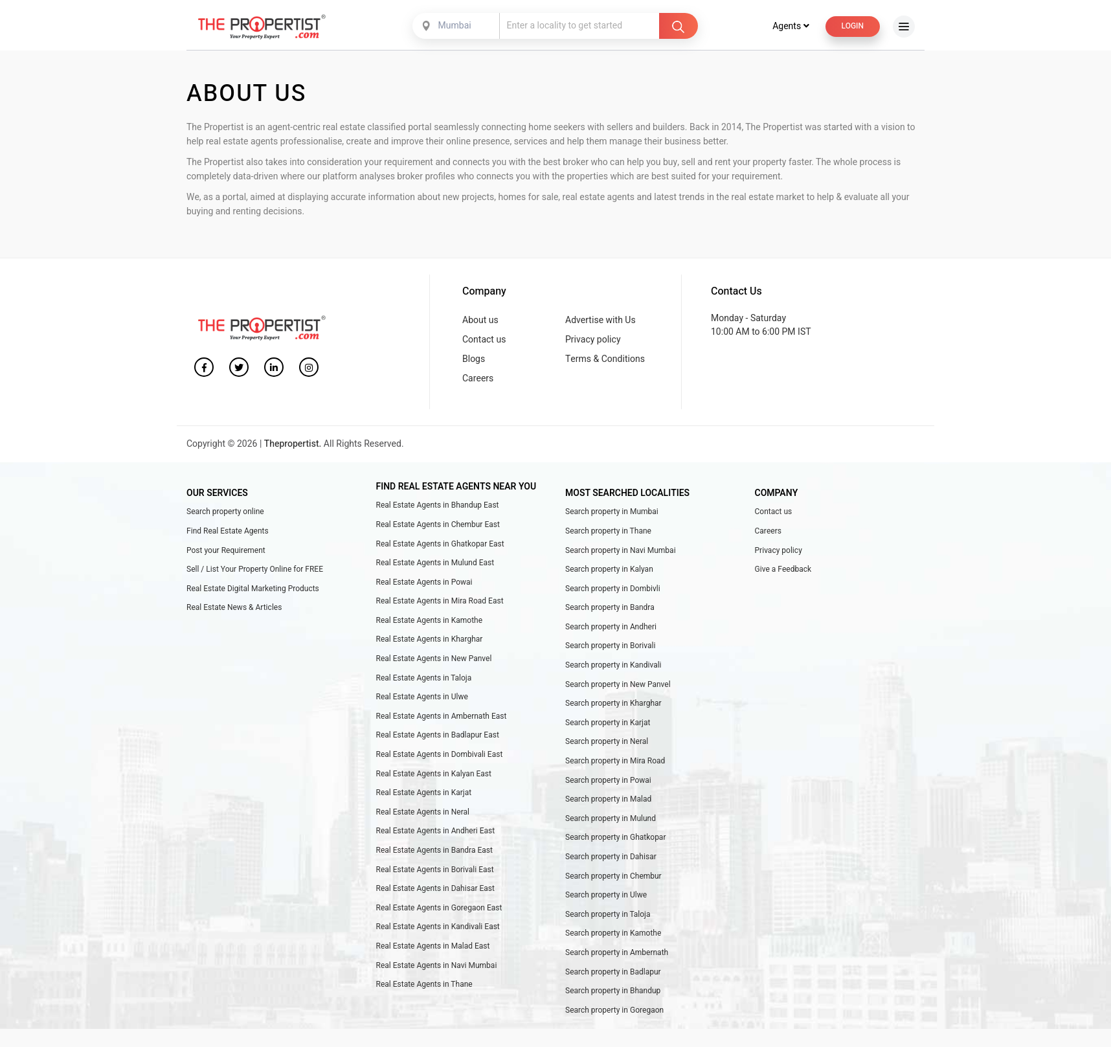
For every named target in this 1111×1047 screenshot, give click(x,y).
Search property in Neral (606, 744)
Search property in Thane (608, 533)
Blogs (473, 362)
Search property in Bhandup (612, 994)
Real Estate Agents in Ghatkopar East (440, 546)
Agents (790, 29)
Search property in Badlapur (613, 974)
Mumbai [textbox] (454, 29)
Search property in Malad (608, 802)
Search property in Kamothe (613, 936)
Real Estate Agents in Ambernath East (441, 719)
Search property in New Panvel (618, 687)
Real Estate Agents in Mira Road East (440, 604)
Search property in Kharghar (613, 706)
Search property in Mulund (610, 821)
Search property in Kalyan (609, 572)
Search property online (225, 515)
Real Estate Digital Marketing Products (252, 591)
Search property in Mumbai (611, 515)
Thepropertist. (293, 447)
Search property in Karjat (608, 725)
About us (480, 323)
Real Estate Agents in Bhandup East (437, 508)
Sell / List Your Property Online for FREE (254, 572)
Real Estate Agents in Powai (424, 585)
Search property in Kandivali (613, 668)
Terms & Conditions (605, 362)
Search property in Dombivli (612, 591)
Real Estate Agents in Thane (424, 987)
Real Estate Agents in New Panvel (434, 662)
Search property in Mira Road (615, 764)
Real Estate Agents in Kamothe (429, 623)
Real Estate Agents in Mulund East (435, 566)
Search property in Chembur (613, 878)
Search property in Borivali (610, 649)
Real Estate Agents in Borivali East (435, 872)
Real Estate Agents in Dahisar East (435, 891)
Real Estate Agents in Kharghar (429, 642)
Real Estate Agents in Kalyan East (433, 776)
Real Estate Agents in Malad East (433, 949)
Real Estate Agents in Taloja (424, 680)
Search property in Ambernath (616, 956)
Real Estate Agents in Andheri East (435, 834)
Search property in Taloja (608, 917)
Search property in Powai (608, 783)
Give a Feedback (783, 572)
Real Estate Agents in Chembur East (438, 527)
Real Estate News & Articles (234, 610)
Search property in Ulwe (606, 898)
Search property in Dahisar (610, 860)
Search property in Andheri (610, 629)
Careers (477, 381)
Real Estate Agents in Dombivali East (439, 757)
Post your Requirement (225, 553)
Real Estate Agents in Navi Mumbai (436, 968)
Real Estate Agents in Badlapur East (437, 738)
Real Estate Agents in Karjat (424, 796)
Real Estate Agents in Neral (422, 814)
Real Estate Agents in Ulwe (422, 700)
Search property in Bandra (610, 610)
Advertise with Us (600, 323)
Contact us (484, 342)
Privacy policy (593, 342)
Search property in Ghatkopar (615, 840)
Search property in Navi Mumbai (620, 553)
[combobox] (457, 29)
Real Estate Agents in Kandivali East (438, 930)
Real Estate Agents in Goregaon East (439, 910)
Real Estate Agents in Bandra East (434, 853)
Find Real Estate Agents (227, 533)
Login (853, 29)
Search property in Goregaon (614, 1013)
